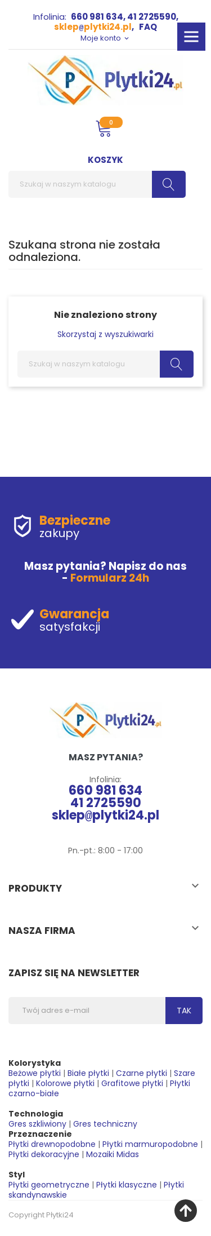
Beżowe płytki (34, 1073)
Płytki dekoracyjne (43, 1154)
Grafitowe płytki (132, 1083)
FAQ (148, 27)
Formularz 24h (109, 578)
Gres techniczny (105, 1123)
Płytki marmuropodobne (150, 1144)
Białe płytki (88, 1073)
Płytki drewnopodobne (52, 1144)
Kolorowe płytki (65, 1083)
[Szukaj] (97, 184)
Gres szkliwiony (37, 1123)
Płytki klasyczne (126, 1184)
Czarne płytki (141, 1073)
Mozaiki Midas (112, 1154)
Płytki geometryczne (48, 1184)
